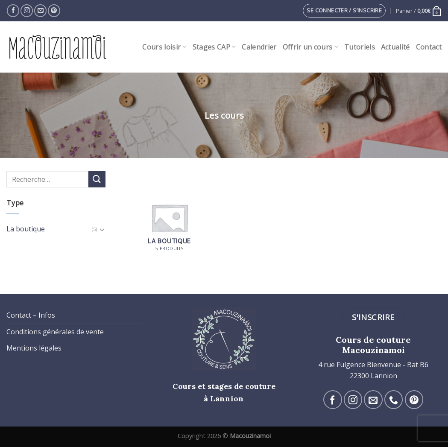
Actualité (395, 47)
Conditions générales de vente (55, 331)
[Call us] (393, 399)
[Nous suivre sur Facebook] (13, 10)
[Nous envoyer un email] (40, 10)
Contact (429, 47)
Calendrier (259, 47)
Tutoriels (359, 47)
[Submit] (96, 179)
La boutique (25, 229)
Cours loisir (164, 47)
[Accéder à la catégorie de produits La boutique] (169, 222)
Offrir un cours (310, 47)
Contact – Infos (30, 315)
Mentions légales (33, 348)
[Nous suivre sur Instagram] (26, 10)
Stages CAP (214, 47)
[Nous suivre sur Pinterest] (54, 10)
